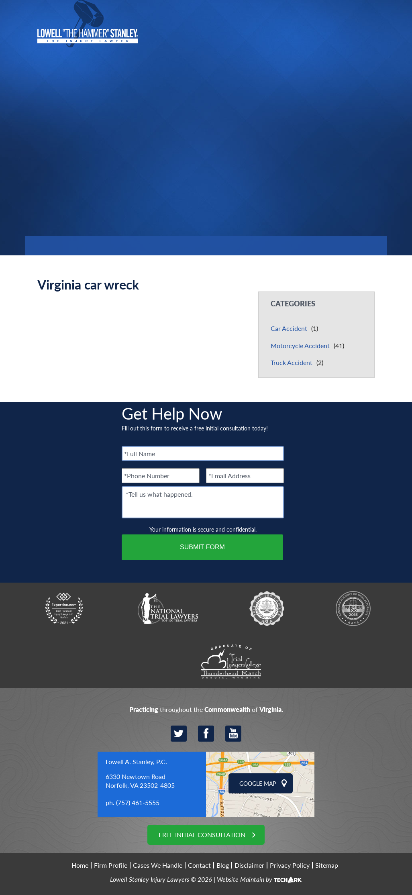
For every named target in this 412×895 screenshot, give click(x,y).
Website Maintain (240, 879)
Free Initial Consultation (202, 834)
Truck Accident (291, 362)
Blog (222, 865)
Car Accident (289, 328)
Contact (199, 865)
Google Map (257, 783)
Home (79, 865)
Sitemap (326, 865)
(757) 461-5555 (137, 802)
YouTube (233, 734)
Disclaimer (249, 865)
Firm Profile (110, 865)
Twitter (179, 734)
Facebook (206, 734)
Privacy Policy (290, 865)
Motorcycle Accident (300, 345)
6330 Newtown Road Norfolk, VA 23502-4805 (140, 781)
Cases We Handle (157, 865)
